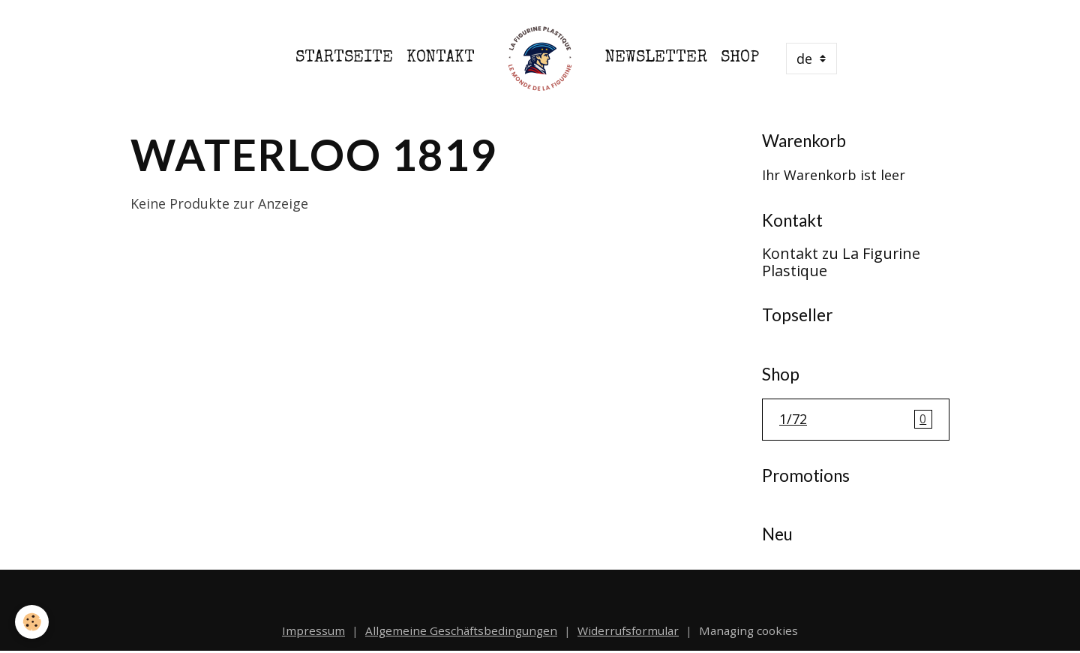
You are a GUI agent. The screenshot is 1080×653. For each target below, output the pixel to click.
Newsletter (656, 58)
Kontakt (440, 58)
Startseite (344, 58)
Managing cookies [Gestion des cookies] (748, 630)
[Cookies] (32, 622)
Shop (740, 58)
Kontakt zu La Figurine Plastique (841, 262)
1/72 (855, 419)
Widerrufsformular (628, 630)
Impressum (313, 630)
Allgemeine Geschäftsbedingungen (461, 630)
